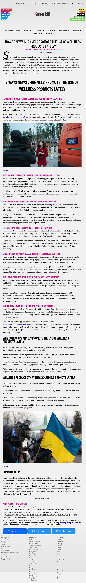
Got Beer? (60, 560)
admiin (31, 540)
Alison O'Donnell (34, 542)
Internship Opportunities (10, 553)
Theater (6, 12)
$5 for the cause (15, 531)
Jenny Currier (33, 552)
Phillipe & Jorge (34, 568)
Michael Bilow (34, 580)
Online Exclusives (12, 30)
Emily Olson (33, 548)
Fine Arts (6, 10)
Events (76, 30)
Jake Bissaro (33, 550)
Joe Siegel (32, 554)
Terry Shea (33, 578)
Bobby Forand (34, 544)
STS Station (33, 576)
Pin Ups (59, 568)
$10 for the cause (39, 531)
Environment (77, 20)
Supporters (5, 557)
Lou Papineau (33, 560)
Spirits (80, 15)
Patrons (35, 3)
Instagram (75, 3)
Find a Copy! (45, 3)
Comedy (59, 544)
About (3, 544)
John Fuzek (33, 556)
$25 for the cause (63, 531)
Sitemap (4, 555)
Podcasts (63, 30)
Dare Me (59, 550)
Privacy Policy (6, 559)
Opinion (5, 14)
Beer (81, 12)
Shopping (59, 570)
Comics (37, 33)
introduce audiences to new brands (16, 117)
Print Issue (56, 3)
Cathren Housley (35, 546)
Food (81, 10)
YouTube (80, 3)
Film (57, 554)
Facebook (70, 3)
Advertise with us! (7, 546)
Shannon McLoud (35, 572)
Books (58, 540)
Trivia (58, 576)
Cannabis (79, 17)
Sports (58, 572)
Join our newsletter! (22, 3)
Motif (43, 14)
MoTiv (58, 578)
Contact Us (5, 550)
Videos (50, 30)
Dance (58, 548)
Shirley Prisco (34, 574)
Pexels (5, 170)
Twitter (73, 3)
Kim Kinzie (32, 558)
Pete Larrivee (34, 566)
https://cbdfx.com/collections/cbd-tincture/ (20, 324)
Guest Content (35, 50)
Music (4, 17)
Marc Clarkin (33, 562)
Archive (65, 3)
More (48, 33)
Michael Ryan (33, 564)
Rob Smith (32, 570)
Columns (38, 30)
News (4, 19)
